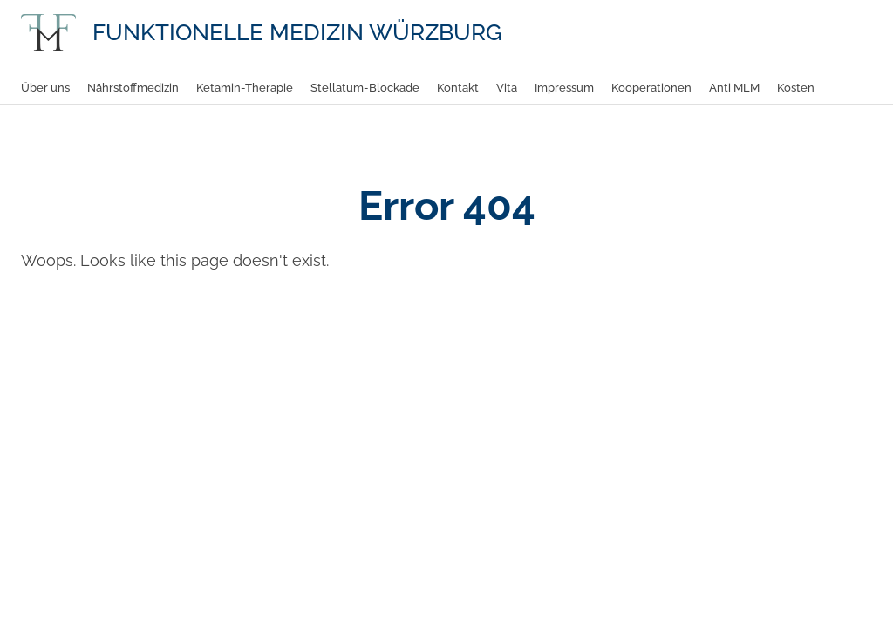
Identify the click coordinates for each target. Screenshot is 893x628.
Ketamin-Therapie (244, 87)
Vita (506, 87)
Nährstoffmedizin (133, 87)
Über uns (45, 87)
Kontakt (458, 87)
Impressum (564, 87)
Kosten (796, 87)
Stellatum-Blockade (364, 87)
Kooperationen (651, 87)
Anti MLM (734, 87)
